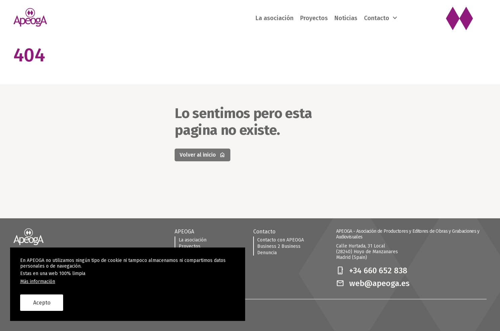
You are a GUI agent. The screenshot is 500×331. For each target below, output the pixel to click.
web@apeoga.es (373, 283)
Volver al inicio (202, 155)
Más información (37, 281)
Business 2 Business (279, 246)
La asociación (274, 18)
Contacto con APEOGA (280, 240)
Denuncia (267, 253)
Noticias (345, 18)
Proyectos (314, 18)
